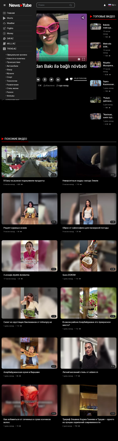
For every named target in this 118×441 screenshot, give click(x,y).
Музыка (10, 73)
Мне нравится (67, 79)
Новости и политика (16, 58)
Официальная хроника (17, 55)
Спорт (9, 77)
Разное (10, 92)
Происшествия (13, 62)
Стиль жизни (12, 88)
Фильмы (10, 96)
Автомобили (12, 66)
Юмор (9, 69)
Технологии (12, 81)
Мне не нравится (71, 79)
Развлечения (12, 85)
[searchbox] (52, 5)
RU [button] (111, 5)
